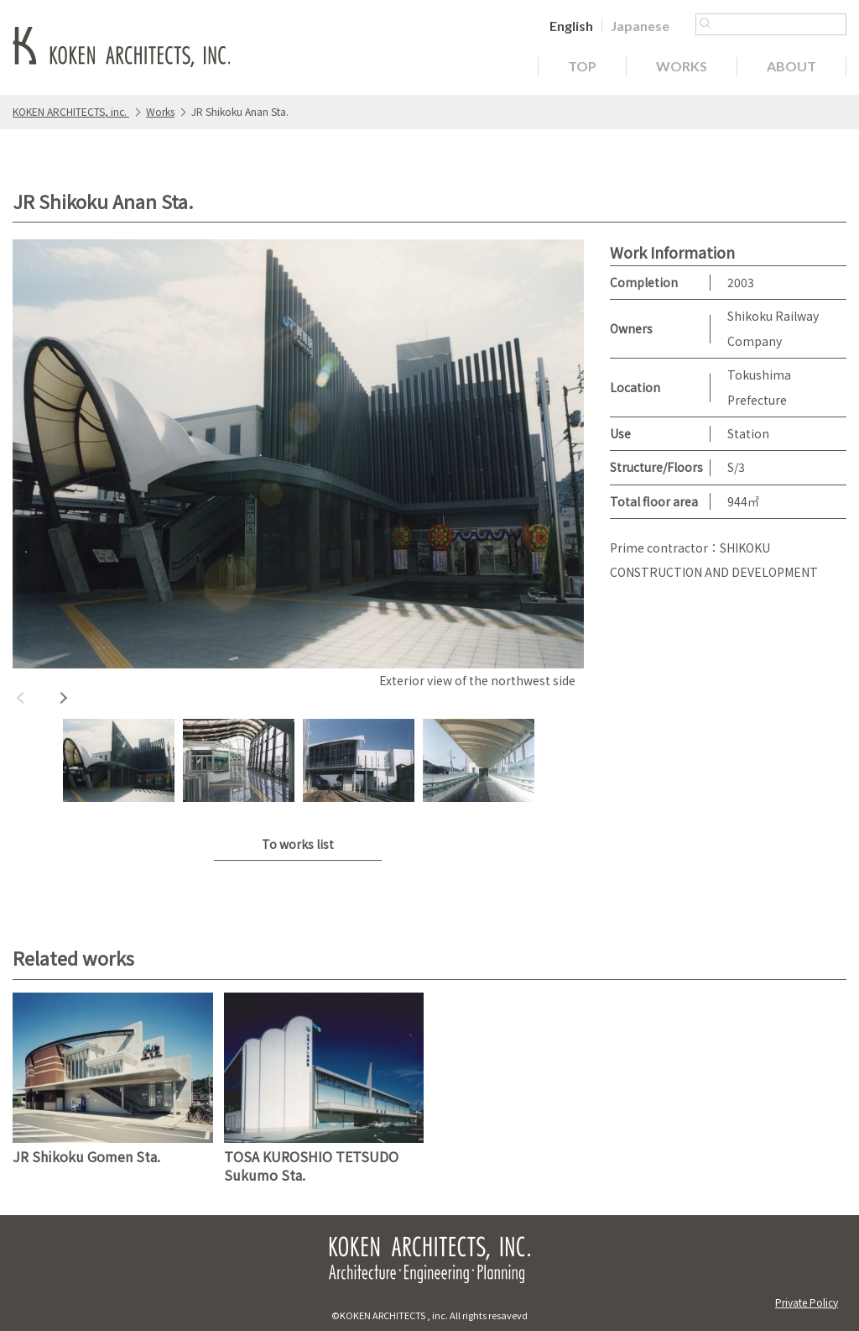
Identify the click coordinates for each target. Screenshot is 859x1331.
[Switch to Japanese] (640, 25)
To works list (298, 844)
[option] (298, 466)
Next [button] (63, 697)
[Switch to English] (571, 25)
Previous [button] (21, 697)
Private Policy (806, 1302)
